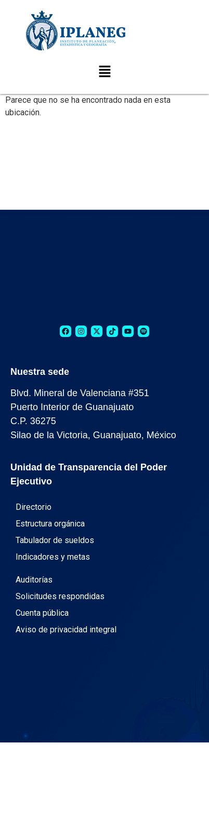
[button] (104, 72)
